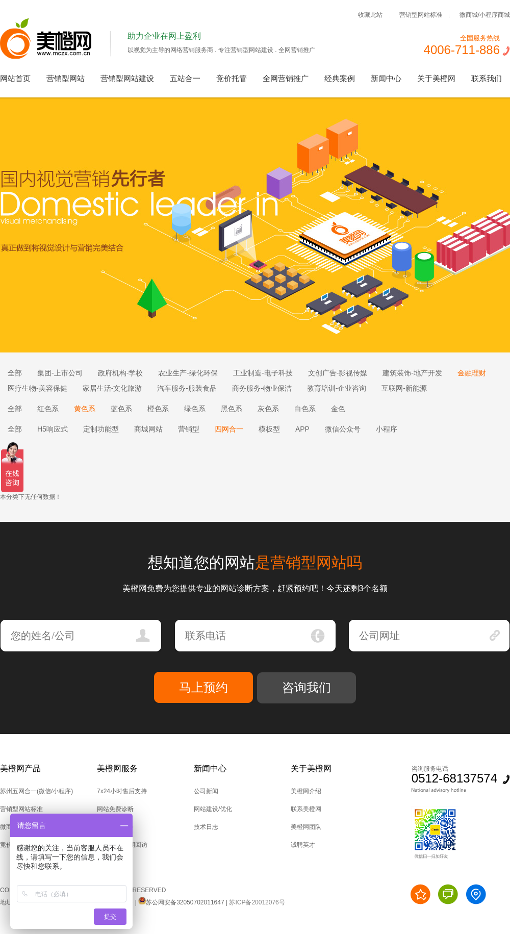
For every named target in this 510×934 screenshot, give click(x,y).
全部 (15, 373)
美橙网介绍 (306, 791)
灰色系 (268, 409)
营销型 (188, 429)
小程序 (386, 429)
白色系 (305, 409)
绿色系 (195, 409)
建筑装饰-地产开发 (412, 373)
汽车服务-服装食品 (187, 388)
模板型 (269, 429)
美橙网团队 (306, 826)
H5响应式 (52, 429)
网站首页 (15, 78)
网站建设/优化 (213, 809)
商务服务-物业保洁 (262, 388)
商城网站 (148, 429)
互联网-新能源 (404, 388)
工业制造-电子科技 (263, 373)
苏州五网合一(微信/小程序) (36, 791)
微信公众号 (343, 429)
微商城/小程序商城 (485, 14)
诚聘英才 (303, 844)
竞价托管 (231, 78)
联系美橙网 (306, 809)
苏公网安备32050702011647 (181, 902)
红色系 (48, 409)
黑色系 (231, 409)
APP (302, 429)
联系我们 (486, 78)
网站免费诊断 (115, 809)
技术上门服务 (115, 826)
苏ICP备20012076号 (257, 902)
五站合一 (185, 78)
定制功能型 (101, 429)
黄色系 (84, 409)
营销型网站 (65, 78)
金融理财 (471, 373)
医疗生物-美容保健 (37, 388)
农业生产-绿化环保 (188, 373)
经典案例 (339, 78)
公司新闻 (206, 791)
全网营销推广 (286, 78)
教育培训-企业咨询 (337, 388)
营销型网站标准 (420, 14)
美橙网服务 (117, 768)
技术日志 (206, 826)
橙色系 (158, 409)
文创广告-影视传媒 (338, 373)
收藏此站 (370, 14)
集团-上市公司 (60, 373)
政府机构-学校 (120, 373)
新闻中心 (386, 78)
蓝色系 (121, 409)
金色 (338, 409)
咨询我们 (306, 687)
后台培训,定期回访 (122, 844)
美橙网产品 (20, 768)
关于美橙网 (436, 78)
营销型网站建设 (127, 78)
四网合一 (229, 429)
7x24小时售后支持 (122, 791)
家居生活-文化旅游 (112, 388)
